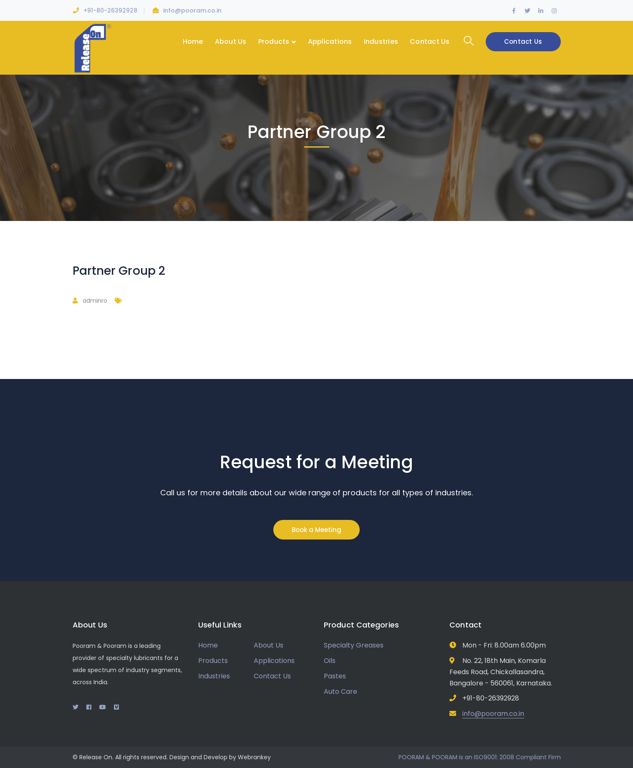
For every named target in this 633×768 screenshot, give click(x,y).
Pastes (335, 676)
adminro (95, 300)
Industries (214, 676)
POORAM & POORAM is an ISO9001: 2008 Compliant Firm (479, 757)
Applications (274, 660)
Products (213, 660)
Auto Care (340, 691)
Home (208, 645)
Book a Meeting (316, 529)
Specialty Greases (353, 645)
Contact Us (523, 41)
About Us (268, 645)
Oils (329, 660)
